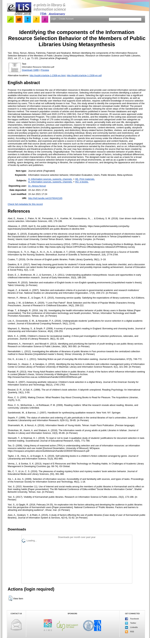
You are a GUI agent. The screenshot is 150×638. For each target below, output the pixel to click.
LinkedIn (131, 627)
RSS (129, 631)
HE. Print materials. (85, 179)
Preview (45, 70)
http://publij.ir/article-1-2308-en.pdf (84, 75)
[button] (10, 598)
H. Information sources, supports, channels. (50, 179)
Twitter (130, 623)
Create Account (66, 19)
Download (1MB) (30, 70)
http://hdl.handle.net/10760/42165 (45, 198)
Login (53, 19)
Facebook (132, 618)
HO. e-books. (81, 181)
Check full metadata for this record (25, 204)
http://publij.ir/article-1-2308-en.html (48, 75)
